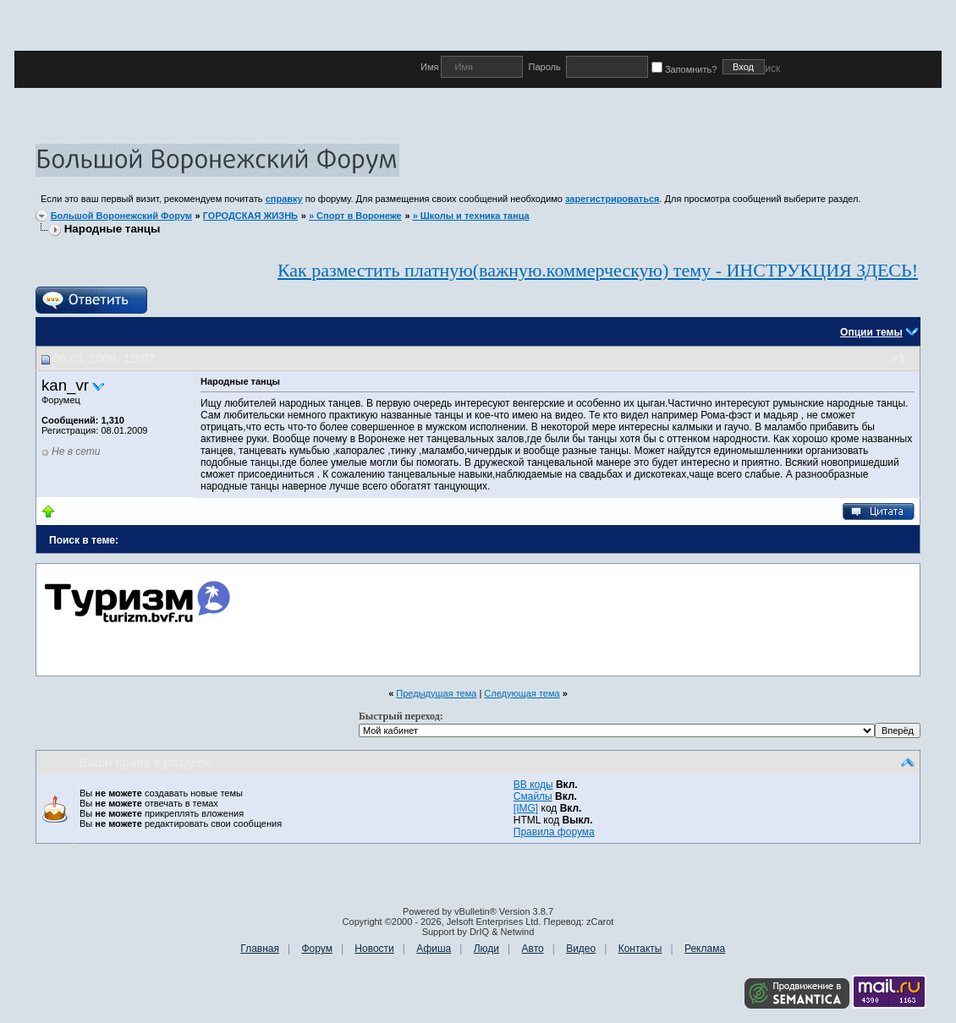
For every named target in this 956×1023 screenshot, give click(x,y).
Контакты (640, 949)
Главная (259, 949)
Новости (373, 949)
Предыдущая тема (436, 693)
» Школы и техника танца (471, 216)
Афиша (433, 949)
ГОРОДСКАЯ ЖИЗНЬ (250, 216)
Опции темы (871, 332)
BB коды (533, 784)
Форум (316, 949)
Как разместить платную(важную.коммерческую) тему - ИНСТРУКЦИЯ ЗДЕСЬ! (597, 270)
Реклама (704, 949)
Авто (533, 949)
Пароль (544, 67)
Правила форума (554, 832)
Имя (430, 67)
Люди (486, 949)
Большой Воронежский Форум (121, 216)
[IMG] (526, 808)
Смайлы (533, 796)
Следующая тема (521, 693)
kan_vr (65, 385)
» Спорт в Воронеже (355, 216)
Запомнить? (686, 69)
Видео (581, 949)
